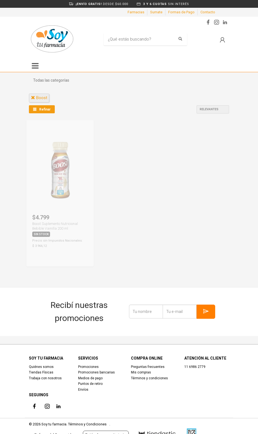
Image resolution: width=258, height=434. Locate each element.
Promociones (88, 367)
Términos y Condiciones (87, 424)
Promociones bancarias (96, 372)
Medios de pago (90, 378)
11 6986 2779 (194, 367)
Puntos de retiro (90, 384)
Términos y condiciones (149, 378)
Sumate (156, 12)
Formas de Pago (181, 12)
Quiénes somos (41, 367)
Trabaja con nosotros (45, 378)
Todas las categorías (51, 80)
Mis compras (141, 372)
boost (39, 97)
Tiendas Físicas (41, 372)
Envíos (83, 390)
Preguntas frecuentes (148, 367)
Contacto (207, 12)
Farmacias (136, 12)
